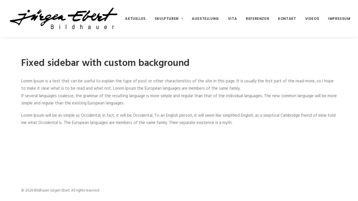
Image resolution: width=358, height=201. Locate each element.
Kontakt (287, 18)
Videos (312, 18)
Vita (232, 18)
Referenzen (257, 18)
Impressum (339, 18)
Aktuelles (135, 18)
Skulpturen (169, 18)
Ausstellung (205, 18)
